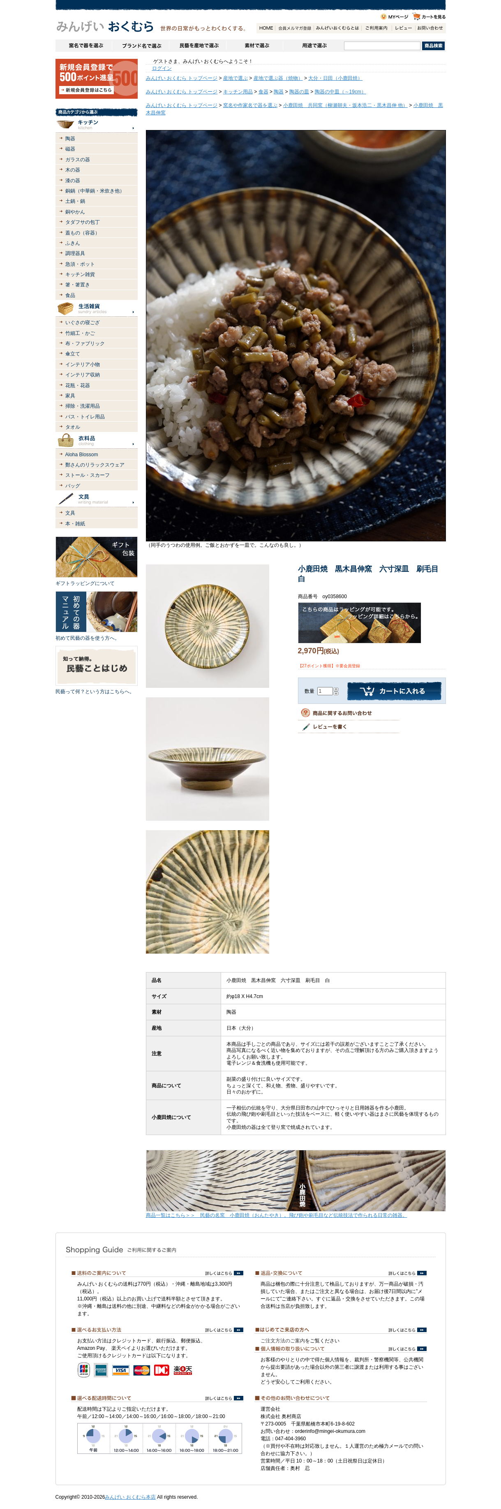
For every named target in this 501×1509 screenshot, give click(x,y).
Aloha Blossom (81, 454)
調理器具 (75, 253)
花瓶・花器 (77, 385)
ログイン (162, 68)
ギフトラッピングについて (85, 583)
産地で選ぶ (235, 78)
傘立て (72, 354)
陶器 (70, 139)
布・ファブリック (85, 343)
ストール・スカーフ (87, 475)
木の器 (72, 170)
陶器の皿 (299, 92)
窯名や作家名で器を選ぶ (83, 45)
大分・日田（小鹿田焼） (335, 78)
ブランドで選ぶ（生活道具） (140, 45)
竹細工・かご (80, 333)
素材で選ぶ (254, 45)
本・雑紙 (75, 524)
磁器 (70, 149)
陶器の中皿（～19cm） (340, 92)
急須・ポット (80, 264)
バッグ (72, 486)
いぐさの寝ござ (82, 322)
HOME (265, 28)
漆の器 (72, 180)
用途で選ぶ (313, 45)
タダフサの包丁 (82, 222)
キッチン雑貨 (80, 274)
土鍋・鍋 (75, 201)
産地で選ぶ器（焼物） (278, 78)
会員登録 (294, 28)
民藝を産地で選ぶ (197, 45)
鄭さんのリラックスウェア (95, 465)
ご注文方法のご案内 (283, 1341)
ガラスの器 (77, 160)
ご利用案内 (376, 28)
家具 (70, 396)
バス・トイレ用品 (85, 417)
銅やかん (75, 212)
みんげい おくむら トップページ (182, 78)
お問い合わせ (430, 28)
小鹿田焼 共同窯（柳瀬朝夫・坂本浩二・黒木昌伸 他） (345, 105)
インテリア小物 (82, 364)
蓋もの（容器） (82, 233)
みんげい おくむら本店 (130, 1497)
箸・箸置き (77, 285)
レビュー (403, 28)
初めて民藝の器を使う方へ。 (87, 638)
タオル (72, 427)
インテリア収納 (82, 375)
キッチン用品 (238, 92)
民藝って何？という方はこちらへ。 (94, 691)
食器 (263, 92)
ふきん (72, 243)
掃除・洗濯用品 (82, 406)
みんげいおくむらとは (337, 28)
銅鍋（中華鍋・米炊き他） (95, 191)
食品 (70, 295)
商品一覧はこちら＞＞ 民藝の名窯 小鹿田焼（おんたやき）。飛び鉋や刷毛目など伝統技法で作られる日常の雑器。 (276, 1215)
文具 (70, 513)
